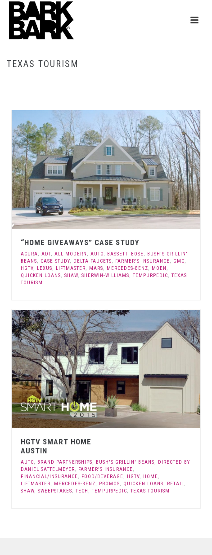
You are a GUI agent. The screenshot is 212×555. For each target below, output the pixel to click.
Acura (29, 254)
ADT (46, 254)
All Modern (70, 254)
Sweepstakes (55, 491)
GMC (179, 261)
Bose (137, 254)
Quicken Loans (41, 275)
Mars (96, 268)
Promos (109, 484)
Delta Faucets (92, 261)
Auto (97, 254)
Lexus (44, 268)
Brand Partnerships (64, 462)
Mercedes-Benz (127, 268)
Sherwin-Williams (105, 275)
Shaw (71, 275)
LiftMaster (71, 268)
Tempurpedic (150, 275)
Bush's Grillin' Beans (125, 462)
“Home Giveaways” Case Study (80, 242)
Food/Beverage (102, 476)
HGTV (27, 268)
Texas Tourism (150, 491)
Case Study (55, 261)
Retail (175, 484)
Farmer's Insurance (142, 261)
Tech (82, 491)
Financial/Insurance (49, 476)
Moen (159, 268)
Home (85, 83)
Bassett (117, 254)
